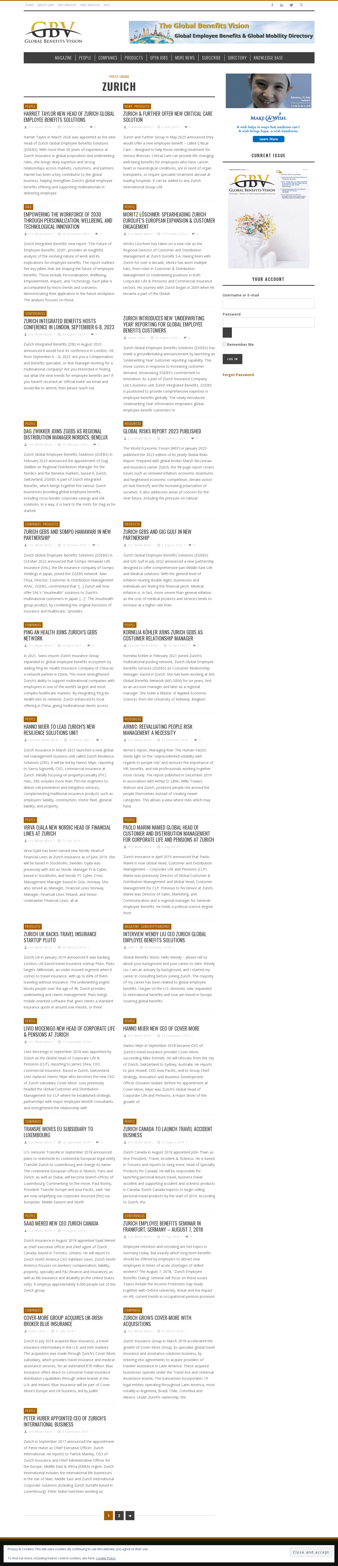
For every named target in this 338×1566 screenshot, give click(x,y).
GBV (131, 947)
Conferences (35, 313)
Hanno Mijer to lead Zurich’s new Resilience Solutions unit (59, 729)
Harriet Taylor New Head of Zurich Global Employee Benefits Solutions (69, 116)
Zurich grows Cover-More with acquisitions (157, 1321)
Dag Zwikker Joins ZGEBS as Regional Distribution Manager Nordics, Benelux (66, 434)
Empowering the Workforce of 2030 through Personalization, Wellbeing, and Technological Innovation (68, 220)
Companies (33, 524)
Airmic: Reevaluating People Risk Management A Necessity (158, 729)
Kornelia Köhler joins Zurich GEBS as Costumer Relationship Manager (163, 635)
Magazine (132, 926)
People (30, 106)
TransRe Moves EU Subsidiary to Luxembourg (58, 1132)
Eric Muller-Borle (40, 127)
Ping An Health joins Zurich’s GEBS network (60, 635)
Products (141, 106)
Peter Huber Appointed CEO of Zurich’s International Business (65, 1421)
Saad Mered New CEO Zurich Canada (61, 1223)
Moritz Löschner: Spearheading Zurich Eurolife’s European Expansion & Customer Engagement (169, 220)
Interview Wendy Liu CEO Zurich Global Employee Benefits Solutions (164, 937)
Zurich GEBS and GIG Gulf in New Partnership (157, 535)
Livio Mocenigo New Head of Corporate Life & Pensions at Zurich (69, 1031)
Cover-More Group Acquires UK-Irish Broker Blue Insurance (63, 1321)
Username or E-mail (241, 295)
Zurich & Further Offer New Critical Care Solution (167, 116)
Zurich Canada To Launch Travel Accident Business (167, 1132)
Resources (133, 423)
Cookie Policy (106, 1558)
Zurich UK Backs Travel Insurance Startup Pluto (60, 937)
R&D (28, 207)
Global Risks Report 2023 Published (162, 431)
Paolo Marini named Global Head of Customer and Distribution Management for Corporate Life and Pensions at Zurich (168, 833)
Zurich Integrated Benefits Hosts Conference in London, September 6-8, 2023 (69, 324)
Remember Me (238, 344)
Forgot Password (238, 374)
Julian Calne (136, 337)
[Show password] (227, 333)
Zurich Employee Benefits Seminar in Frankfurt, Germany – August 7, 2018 (163, 1226)
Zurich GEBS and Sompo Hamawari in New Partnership (67, 535)
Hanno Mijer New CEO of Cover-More (161, 1028)
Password (232, 314)
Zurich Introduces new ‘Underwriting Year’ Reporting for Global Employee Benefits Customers (163, 324)
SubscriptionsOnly (155, 926)
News (128, 106)
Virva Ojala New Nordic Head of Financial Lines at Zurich (67, 830)
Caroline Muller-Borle (143, 645)
